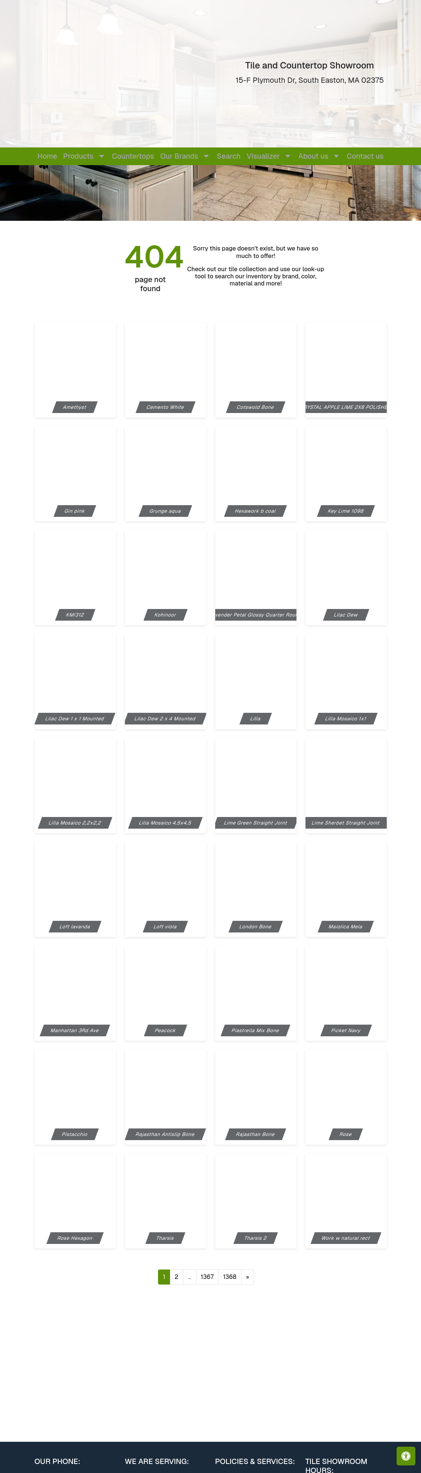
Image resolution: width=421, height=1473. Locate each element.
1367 (207, 1277)
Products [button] (78, 156)
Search (228, 156)
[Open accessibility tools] (406, 1456)
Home (47, 156)
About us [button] (313, 156)
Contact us (365, 156)
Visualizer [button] (263, 156)
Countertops (133, 156)
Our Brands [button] (179, 156)
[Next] (247, 1277)
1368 (230, 1277)
